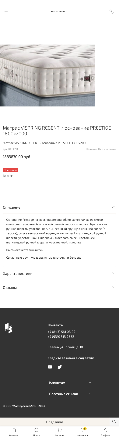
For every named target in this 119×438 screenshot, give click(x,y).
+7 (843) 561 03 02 (61, 331)
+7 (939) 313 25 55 (61, 336)
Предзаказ (55, 422)
